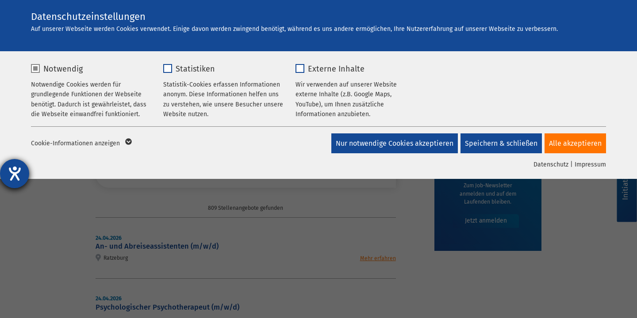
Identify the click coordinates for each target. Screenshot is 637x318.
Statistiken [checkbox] (195, 69)
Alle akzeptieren (575, 143)
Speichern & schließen (499, 143)
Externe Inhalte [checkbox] (336, 69)
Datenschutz (550, 164)
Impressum (590, 164)
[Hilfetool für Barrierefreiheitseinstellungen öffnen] (14, 173)
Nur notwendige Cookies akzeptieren (391, 143)
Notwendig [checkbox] (63, 69)
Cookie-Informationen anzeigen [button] (80, 143)
